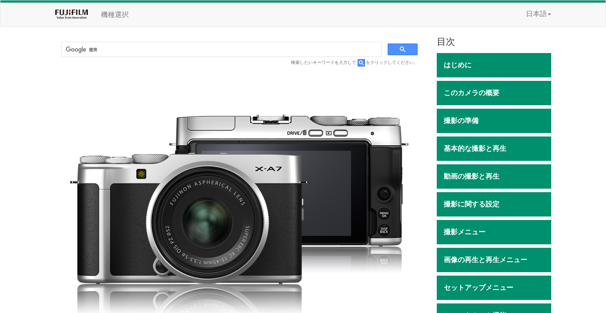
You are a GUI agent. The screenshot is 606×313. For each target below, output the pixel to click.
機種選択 (115, 14)
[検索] (221, 49)
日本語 (538, 14)
